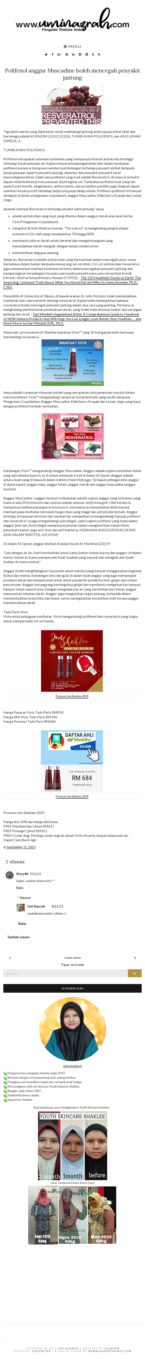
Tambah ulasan (18, 937)
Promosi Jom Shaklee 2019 (72, 696)
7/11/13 (35, 874)
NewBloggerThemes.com (110, 1351)
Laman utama (72, 957)
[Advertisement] (72, 1286)
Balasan (25, 898)
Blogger (112, 1348)
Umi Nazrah (36, 906)
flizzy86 (22, 874)
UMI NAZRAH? (72, 1066)
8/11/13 (57, 906)
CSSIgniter (41, 1351)
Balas (20, 888)
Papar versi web (72, 965)
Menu (72, 46)
